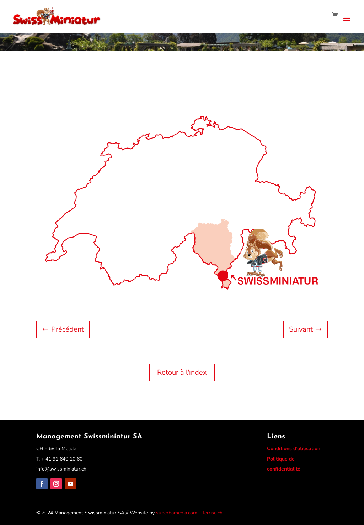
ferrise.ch (213, 512)
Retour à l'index (182, 372)
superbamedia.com (176, 512)
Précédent (67, 329)
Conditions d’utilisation (293, 448)
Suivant (301, 329)
